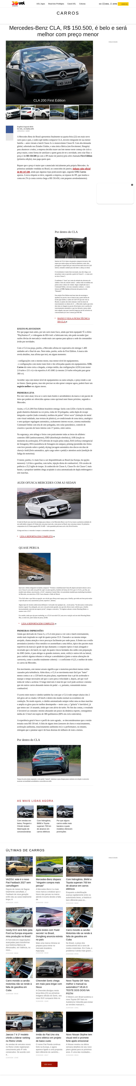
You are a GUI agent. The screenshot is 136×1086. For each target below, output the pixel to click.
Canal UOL (71, 4)
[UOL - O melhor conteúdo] (18, 4)
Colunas (82, 4)
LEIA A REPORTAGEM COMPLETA (36, 536)
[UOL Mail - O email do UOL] (105, 4)
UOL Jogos (41, 4)
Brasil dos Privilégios (56, 4)
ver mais (49, 1064)
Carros (68, 13)
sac (100, 4)
